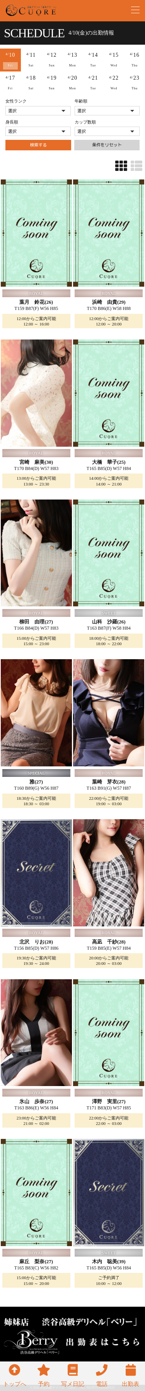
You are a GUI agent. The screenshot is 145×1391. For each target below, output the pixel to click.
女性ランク (16, 101)
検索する (38, 145)
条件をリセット (107, 145)
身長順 (11, 122)
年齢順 (81, 101)
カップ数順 (85, 122)
